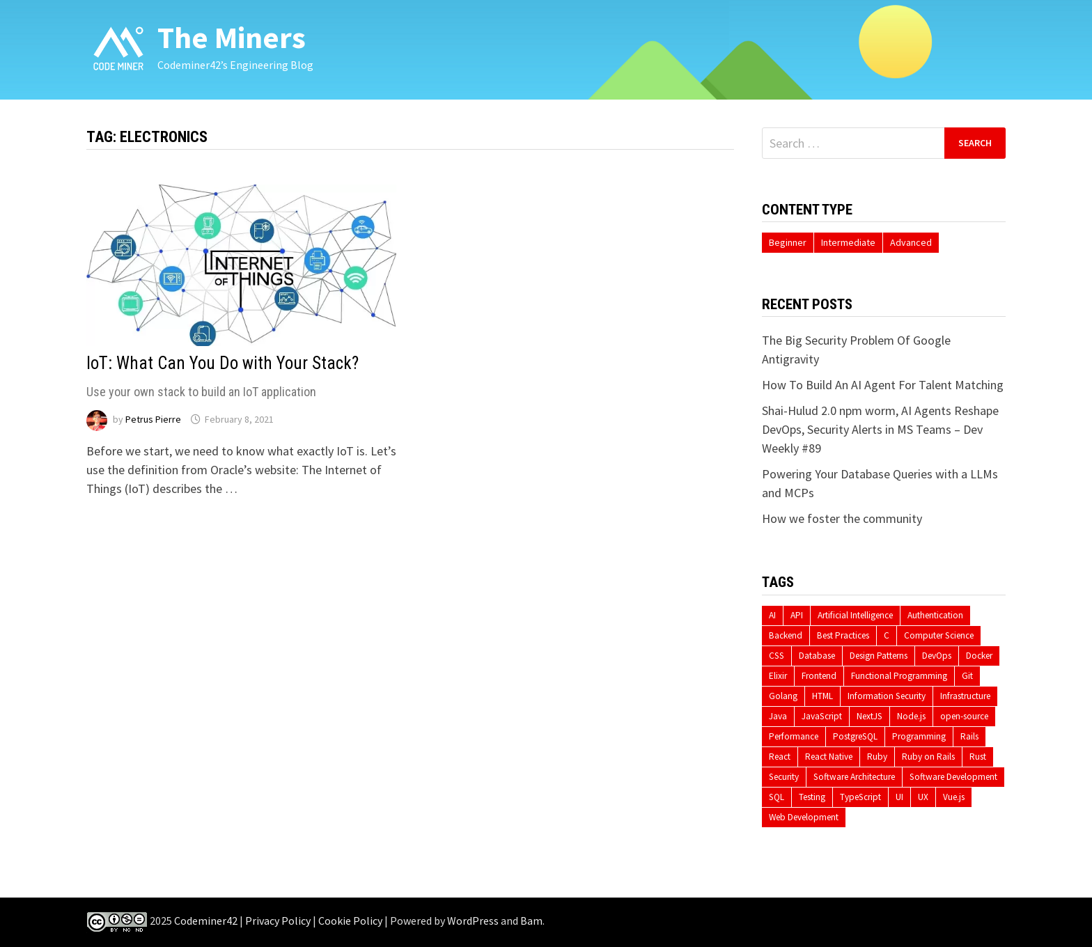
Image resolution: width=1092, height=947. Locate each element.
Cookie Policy (350, 921)
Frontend (819, 676)
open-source (964, 716)
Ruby (877, 756)
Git (967, 676)
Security (784, 777)
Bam (531, 921)
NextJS (869, 716)
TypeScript (860, 797)
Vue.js (954, 797)
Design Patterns (878, 656)
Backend (785, 635)
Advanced (911, 242)
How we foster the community (842, 518)
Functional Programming (899, 676)
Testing (812, 797)
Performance (793, 736)
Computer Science (939, 635)
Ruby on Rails (928, 756)
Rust (977, 756)
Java (778, 716)
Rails (969, 736)
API (796, 615)
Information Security (887, 696)
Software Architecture (854, 777)
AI (772, 615)
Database (817, 656)
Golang (783, 696)
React (779, 756)
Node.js (911, 716)
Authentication (935, 615)
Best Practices (843, 635)
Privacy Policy (278, 921)
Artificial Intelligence (855, 615)
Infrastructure (965, 696)
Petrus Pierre (153, 419)
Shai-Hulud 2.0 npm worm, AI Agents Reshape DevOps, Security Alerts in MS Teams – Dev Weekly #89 (880, 429)
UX (923, 797)
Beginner (787, 242)
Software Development (953, 777)
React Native (828, 756)
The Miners (231, 37)
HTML (822, 696)
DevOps (936, 656)
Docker (979, 656)
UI (899, 797)
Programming (919, 736)
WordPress (473, 921)
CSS (776, 656)
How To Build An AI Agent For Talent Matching (883, 385)
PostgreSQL (855, 736)
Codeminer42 (205, 921)
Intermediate (848, 242)
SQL (776, 797)
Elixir (778, 676)
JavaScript (822, 716)
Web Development (803, 817)
